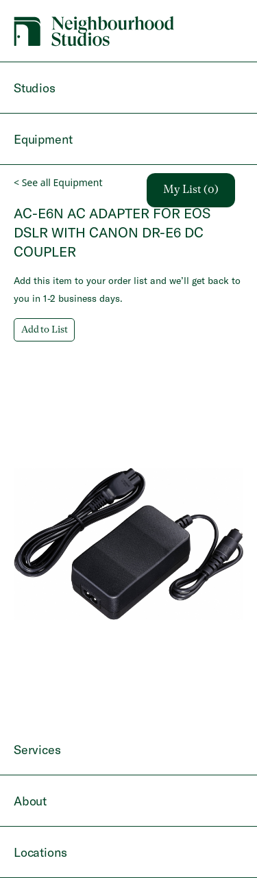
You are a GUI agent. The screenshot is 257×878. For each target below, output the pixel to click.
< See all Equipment (58, 182)
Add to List (44, 330)
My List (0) (191, 190)
